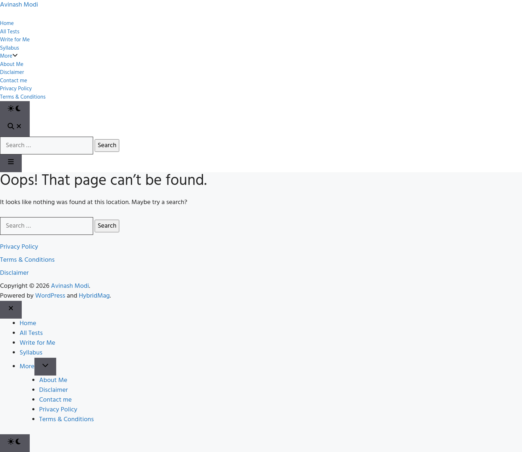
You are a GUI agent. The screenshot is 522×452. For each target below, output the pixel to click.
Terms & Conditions (23, 97)
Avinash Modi (70, 286)
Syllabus (9, 48)
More (9, 56)
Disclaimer (12, 73)
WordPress (50, 296)
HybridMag (94, 296)
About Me (12, 65)
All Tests (9, 32)
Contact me (13, 81)
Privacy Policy (16, 89)
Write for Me (15, 40)
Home (7, 24)
